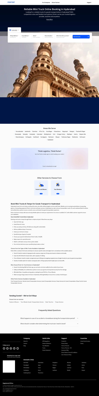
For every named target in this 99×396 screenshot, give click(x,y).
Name (35, 35)
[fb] (4, 348)
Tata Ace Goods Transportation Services (32, 281)
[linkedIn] (14, 348)
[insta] (11, 348)
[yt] (17, 348)
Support (89, 2)
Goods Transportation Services (49, 281)
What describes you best (62, 35)
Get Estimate (81, 37)
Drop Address (25, 35)
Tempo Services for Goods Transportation (66, 281)
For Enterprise (46, 2)
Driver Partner (56, 2)
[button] (14, 30)
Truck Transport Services (16, 281)
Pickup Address (14, 35)
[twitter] (7, 348)
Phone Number (49, 35)
